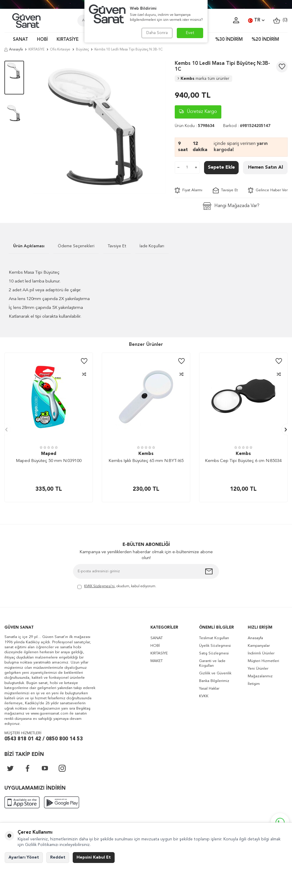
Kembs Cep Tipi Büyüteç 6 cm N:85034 (243, 461)
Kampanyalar (259, 646)
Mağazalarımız (260, 676)
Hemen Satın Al (265, 167)
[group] (99, 127)
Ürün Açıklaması (29, 246)
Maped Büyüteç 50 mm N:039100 (49, 461)
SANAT (20, 40)
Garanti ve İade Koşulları (212, 663)
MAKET (156, 661)
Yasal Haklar (209, 688)
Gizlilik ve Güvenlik (215, 673)
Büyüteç (82, 49)
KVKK (203, 696)
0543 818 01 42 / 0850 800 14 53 (43, 739)
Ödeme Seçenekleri (76, 246)
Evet (190, 33)
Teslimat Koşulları (214, 638)
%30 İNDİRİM (229, 40)
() (280, 20)
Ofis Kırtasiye (60, 49)
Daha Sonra (157, 33)
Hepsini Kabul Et (94, 857)
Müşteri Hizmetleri (263, 661)
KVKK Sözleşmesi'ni (99, 586)
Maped (48, 454)
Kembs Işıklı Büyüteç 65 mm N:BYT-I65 (146, 461)
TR (256, 20)
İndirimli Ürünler (261, 653)
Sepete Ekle (221, 167)
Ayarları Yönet (24, 857)
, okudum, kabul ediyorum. (116, 587)
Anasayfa (13, 50)
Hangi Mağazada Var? (231, 206)
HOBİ (42, 40)
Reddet (57, 857)
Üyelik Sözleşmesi (215, 646)
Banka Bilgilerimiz (214, 681)
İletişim (254, 684)
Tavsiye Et (225, 190)
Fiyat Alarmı (188, 190)
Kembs (203, 79)
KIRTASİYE (68, 40)
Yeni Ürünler (258, 669)
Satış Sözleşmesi (214, 653)
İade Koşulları (152, 246)
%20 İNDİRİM (265, 40)
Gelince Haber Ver (268, 190)
